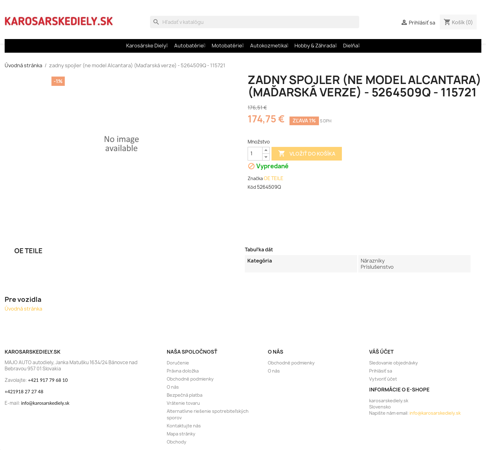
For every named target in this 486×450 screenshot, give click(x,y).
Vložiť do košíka (306, 154)
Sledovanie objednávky (393, 363)
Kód (252, 187)
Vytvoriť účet (383, 379)
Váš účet (381, 351)
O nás (173, 387)
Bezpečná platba (184, 395)
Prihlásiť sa (380, 371)
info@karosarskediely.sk (45, 403)
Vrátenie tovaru (183, 403)
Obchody (176, 442)
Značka (255, 178)
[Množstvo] (255, 154)
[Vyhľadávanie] (254, 22)
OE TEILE (273, 178)
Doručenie (178, 363)
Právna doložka (183, 371)
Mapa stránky (181, 434)
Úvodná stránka (23, 308)
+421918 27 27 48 (24, 391)
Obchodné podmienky (190, 379)
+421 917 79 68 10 (48, 380)
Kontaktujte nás (184, 426)
